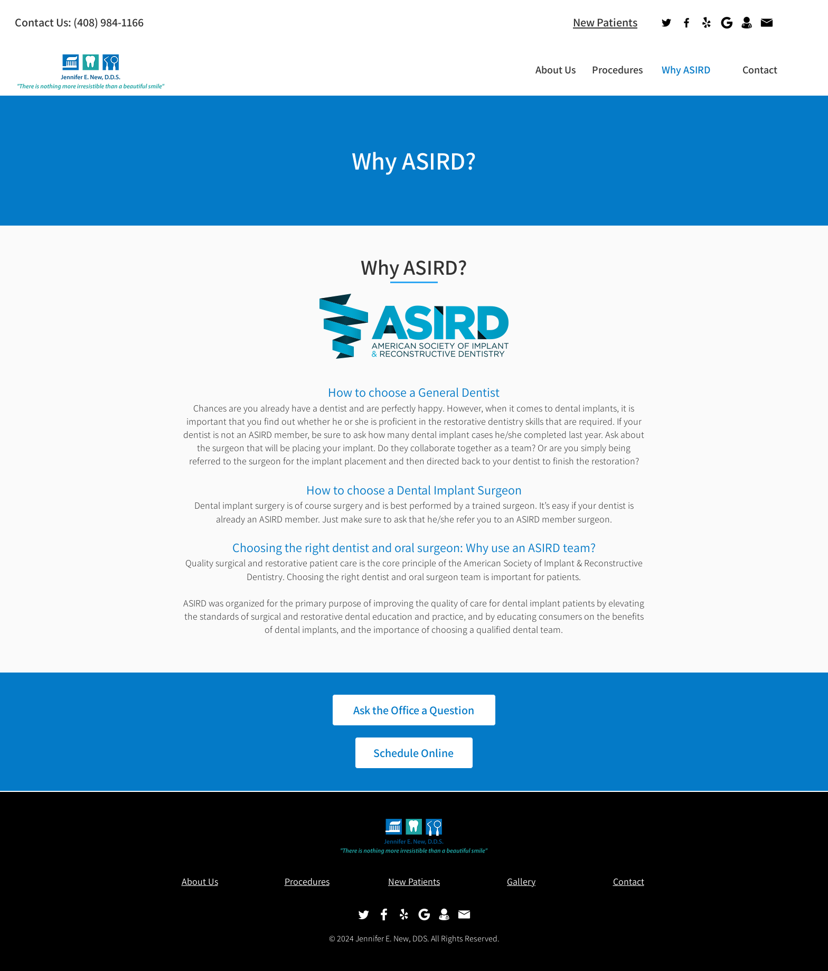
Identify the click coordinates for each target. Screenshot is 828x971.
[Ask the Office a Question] (414, 710)
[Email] (766, 22)
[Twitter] (666, 22)
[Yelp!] (706, 22)
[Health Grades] (746, 22)
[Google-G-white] (424, 914)
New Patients (605, 22)
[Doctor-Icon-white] (444, 914)
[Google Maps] (726, 22)
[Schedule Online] (414, 753)
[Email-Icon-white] (464, 914)
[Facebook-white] (384, 914)
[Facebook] (686, 22)
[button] (550, 70)
